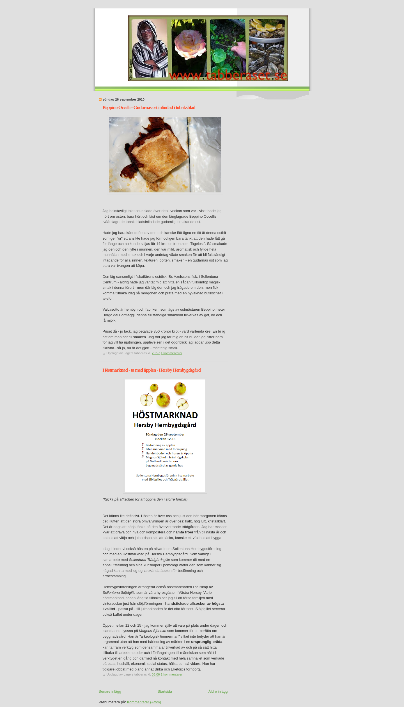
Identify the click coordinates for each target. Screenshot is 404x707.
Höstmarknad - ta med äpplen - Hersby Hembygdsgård (152, 370)
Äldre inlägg (218, 691)
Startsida (165, 691)
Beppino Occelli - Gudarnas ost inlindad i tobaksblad (149, 107)
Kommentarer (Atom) (144, 702)
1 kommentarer (171, 353)
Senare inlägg (110, 691)
